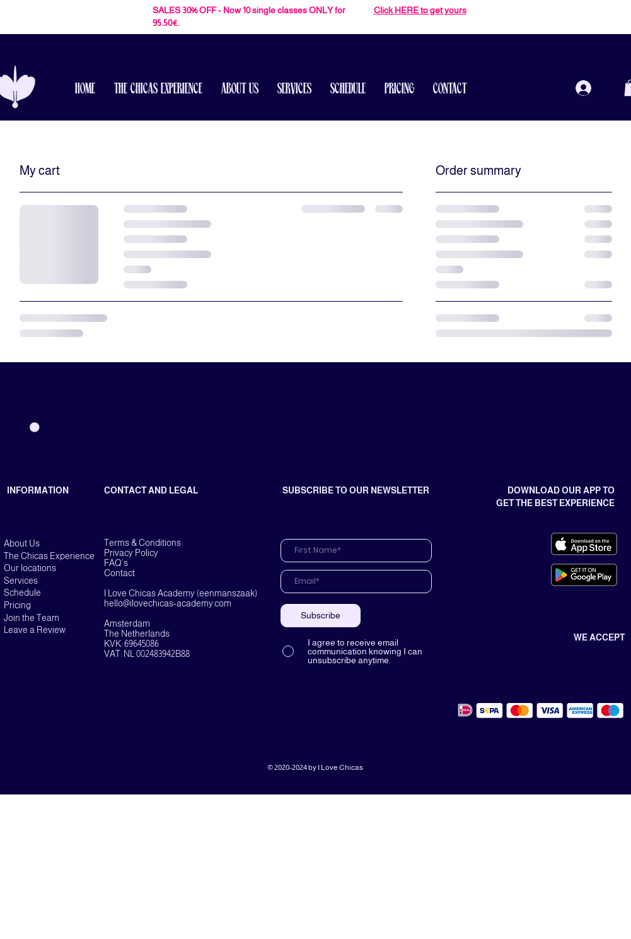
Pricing (17, 605)
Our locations (30, 568)
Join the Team (31, 618)
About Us (22, 543)
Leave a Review (35, 630)
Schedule (22, 593)
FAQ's (116, 563)
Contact (119, 573)
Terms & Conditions (142, 543)
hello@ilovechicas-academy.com (167, 603)
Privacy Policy (131, 553)
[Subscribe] (321, 615)
